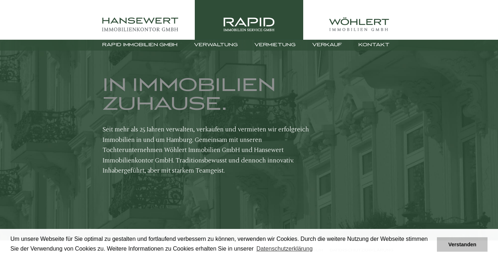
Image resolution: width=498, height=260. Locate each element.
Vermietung (275, 44)
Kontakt (374, 44)
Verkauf (327, 44)
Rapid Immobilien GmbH (139, 44)
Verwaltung (216, 44)
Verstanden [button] (462, 244)
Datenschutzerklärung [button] (284, 249)
